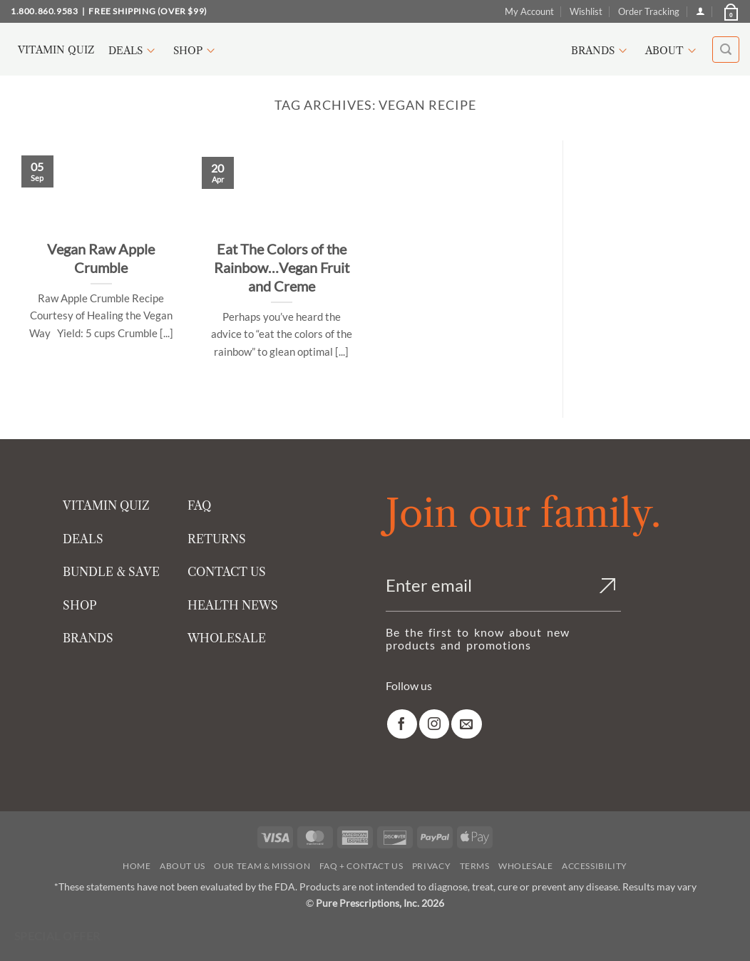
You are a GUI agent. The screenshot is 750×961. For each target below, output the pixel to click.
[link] (402, 724)
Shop (196, 50)
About (672, 50)
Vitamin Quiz (56, 49)
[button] (730, 11)
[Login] (700, 11)
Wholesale (525, 865)
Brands (601, 50)
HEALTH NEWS (233, 605)
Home (136, 865)
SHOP (80, 605)
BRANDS (88, 638)
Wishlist (586, 11)
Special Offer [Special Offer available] (57, 936)
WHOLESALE (227, 638)
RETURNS (217, 539)
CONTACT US (227, 572)
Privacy (431, 865)
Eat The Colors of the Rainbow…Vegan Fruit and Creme (281, 267)
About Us (182, 865)
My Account (529, 11)
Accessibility (594, 865)
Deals (133, 50)
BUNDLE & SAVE (111, 572)
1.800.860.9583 (44, 11)
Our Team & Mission (262, 865)
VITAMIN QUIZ (106, 505)
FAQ (199, 505)
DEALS (83, 539)
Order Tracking (648, 11)
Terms (475, 865)
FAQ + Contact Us (361, 865)
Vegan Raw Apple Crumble (101, 258)
